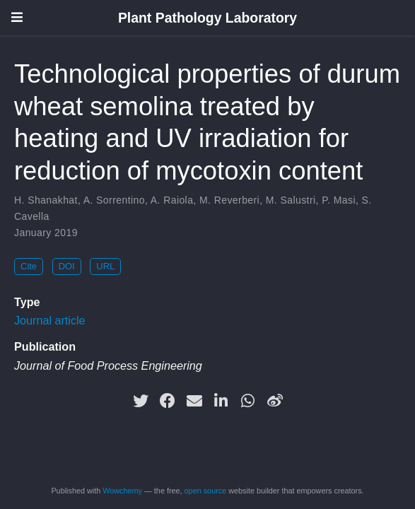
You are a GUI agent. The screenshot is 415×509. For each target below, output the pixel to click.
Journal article (50, 320)
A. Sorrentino (114, 200)
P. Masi (339, 200)
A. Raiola (172, 200)
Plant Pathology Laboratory (207, 17)
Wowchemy (122, 490)
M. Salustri (291, 200)
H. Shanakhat (46, 200)
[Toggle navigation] (17, 17)
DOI (67, 266)
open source (206, 490)
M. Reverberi (229, 200)
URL (105, 266)
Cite (29, 266)
